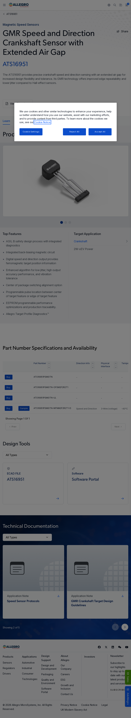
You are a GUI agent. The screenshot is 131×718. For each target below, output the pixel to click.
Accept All (100, 131)
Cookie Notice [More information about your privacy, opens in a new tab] (42, 122)
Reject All (74, 131)
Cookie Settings (31, 131)
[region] (65, 122)
